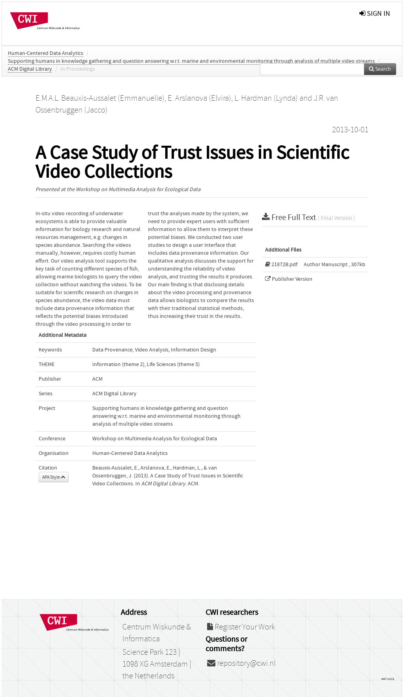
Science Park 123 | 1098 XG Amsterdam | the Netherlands (156, 664)
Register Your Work (241, 627)
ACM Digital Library (30, 69)
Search (380, 69)
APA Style (53, 477)
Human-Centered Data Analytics (45, 53)
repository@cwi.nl (241, 663)
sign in (374, 13)
